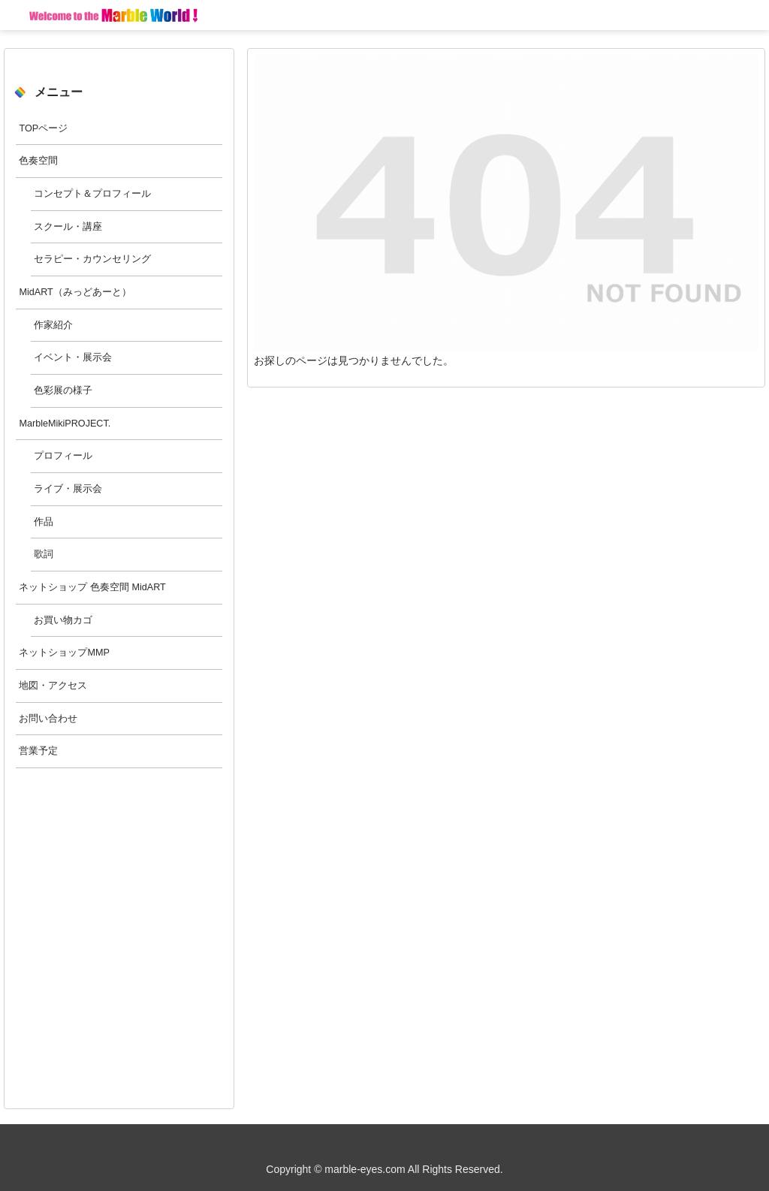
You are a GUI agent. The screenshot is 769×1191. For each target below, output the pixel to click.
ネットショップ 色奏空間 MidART (92, 587)
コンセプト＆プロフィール (92, 193)
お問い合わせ (48, 718)
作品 (43, 522)
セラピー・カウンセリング (92, 259)
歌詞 (43, 554)
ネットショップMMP (64, 652)
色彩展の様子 (63, 390)
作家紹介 (53, 325)
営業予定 (38, 751)
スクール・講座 (68, 227)
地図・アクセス (53, 685)
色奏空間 (38, 160)
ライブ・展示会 (68, 489)
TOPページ (43, 128)
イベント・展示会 (73, 357)
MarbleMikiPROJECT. (64, 423)
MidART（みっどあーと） (75, 292)
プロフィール (63, 456)
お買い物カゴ (63, 620)
